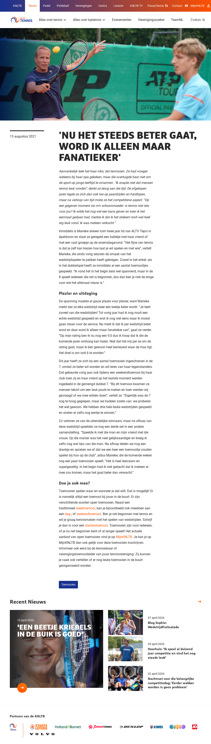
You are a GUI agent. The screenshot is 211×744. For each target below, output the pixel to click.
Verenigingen (83, 5)
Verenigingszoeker (151, 20)
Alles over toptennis (87, 20)
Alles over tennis (50, 20)
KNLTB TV (136, 5)
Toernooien (68, 584)
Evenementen (121, 20)
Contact (177, 5)
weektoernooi (85, 508)
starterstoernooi (96, 525)
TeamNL (177, 20)
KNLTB (17, 5)
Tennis (32, 5)
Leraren (118, 5)
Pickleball (63, 5)
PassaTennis (158, 5)
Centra (102, 5)
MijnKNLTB (197, 5)
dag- (68, 514)
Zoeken (195, 20)
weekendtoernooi (88, 514)
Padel (46, 5)
